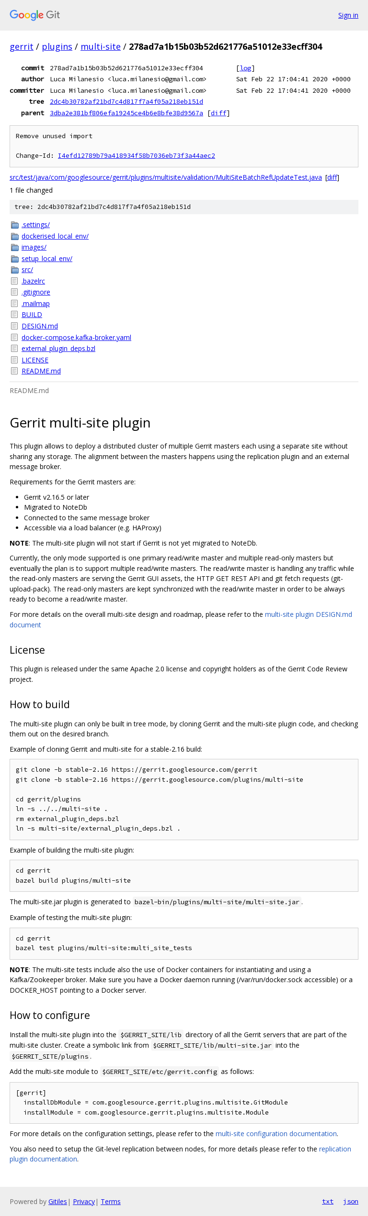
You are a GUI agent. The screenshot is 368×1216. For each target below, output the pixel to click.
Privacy (84, 1201)
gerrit (22, 46)
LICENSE (35, 359)
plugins (57, 46)
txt (328, 1201)
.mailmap (36, 303)
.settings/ (36, 224)
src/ (27, 269)
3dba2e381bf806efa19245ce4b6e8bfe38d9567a (126, 113)
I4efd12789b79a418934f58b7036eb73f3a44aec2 (136, 156)
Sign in (348, 15)
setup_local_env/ (47, 258)
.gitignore (36, 291)
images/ (34, 247)
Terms (111, 1201)
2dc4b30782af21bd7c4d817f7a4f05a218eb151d (126, 101)
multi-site (100, 46)
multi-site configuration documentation (276, 1133)
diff (218, 113)
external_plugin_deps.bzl (58, 348)
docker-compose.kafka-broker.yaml (76, 337)
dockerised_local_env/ (55, 236)
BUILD (32, 314)
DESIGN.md (40, 325)
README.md (41, 370)
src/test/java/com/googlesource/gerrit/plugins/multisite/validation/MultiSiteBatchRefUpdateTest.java (166, 177)
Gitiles (57, 1201)
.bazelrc (33, 280)
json (350, 1201)
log (245, 68)
